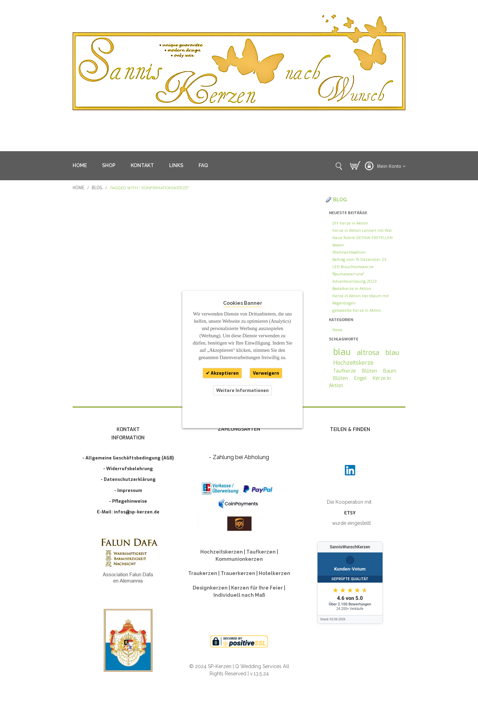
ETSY (350, 513)
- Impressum (128, 490)
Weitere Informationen (242, 390)
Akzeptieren (224, 373)
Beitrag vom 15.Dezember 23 (359, 259)
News (337, 329)
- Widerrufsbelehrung (128, 469)
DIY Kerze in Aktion (350, 223)
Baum (389, 371)
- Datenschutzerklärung (128, 479)
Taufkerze (344, 371)
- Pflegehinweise (128, 501)
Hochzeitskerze (353, 362)
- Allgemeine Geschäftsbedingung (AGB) (128, 458)
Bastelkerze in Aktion (351, 288)
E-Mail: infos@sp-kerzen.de (128, 512)
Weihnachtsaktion (349, 252)
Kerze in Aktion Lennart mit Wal (362, 230)
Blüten (369, 371)
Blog (97, 188)
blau (342, 352)
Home (78, 188)
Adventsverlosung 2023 (354, 281)
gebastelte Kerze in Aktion (356, 310)
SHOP (109, 165)
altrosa (368, 352)
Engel (360, 378)
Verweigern (266, 373)
